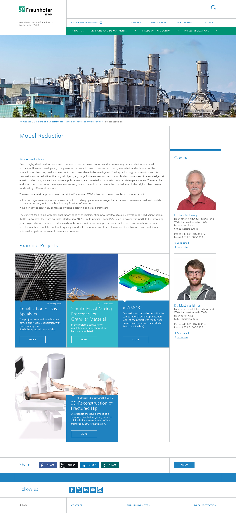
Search (213, 8)
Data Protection (205, 505)
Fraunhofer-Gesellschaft (86, 22)
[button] (48, 465)
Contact (135, 22)
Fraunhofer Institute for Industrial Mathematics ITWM (36, 24)
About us (78, 30)
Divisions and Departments (109, 30)
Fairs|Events (184, 22)
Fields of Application (156, 30)
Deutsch (208, 22)
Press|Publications (196, 30)
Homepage (25, 121)
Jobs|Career (158, 22)
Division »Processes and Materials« (84, 121)
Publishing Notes (138, 505)
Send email (183, 243)
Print (184, 465)
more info (182, 247)
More (32, 339)
